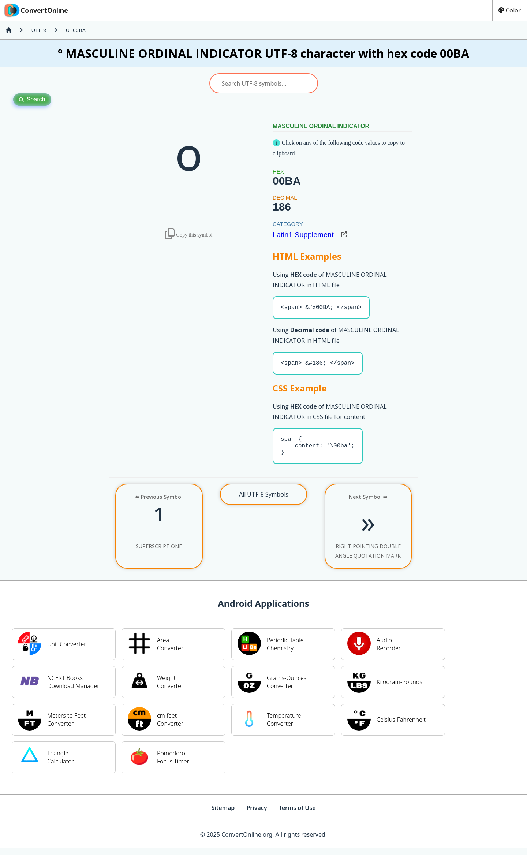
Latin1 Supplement (303, 235)
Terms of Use (297, 815)
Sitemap (223, 815)
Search (32, 99)
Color (509, 10)
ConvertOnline (35, 10)
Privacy (256, 815)
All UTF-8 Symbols (263, 502)
